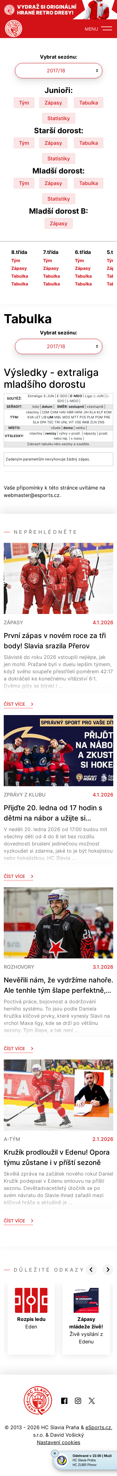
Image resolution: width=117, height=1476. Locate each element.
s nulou (76, 438)
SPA (43, 422)
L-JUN (99, 396)
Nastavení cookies (58, 1442)
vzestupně (95, 407)
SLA (36, 422)
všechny (32, 412)
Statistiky (58, 118)
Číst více (18, 704)
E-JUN (49, 396)
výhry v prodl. (70, 433)
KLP (100, 412)
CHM (54, 412)
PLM (90, 417)
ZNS (101, 422)
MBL (57, 417)
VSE (78, 422)
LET (38, 417)
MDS (66, 417)
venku (80, 428)
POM (99, 417)
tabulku (47, 444)
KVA (30, 417)
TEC (50, 422)
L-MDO (72, 401)
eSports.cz (98, 1427)
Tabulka (88, 103)
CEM (45, 412)
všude (56, 428)
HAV (62, 412)
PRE (107, 417)
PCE (83, 417)
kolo (35, 407)
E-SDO (62, 396)
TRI (57, 422)
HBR (70, 412)
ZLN (93, 422)
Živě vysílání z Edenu (86, 1316)
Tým (24, 103)
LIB (43, 417)
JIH (86, 412)
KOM (108, 412)
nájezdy (90, 433)
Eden (31, 1309)
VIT (71, 422)
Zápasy (53, 103)
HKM (78, 412)
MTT (75, 417)
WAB (85, 422)
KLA (93, 412)
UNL (64, 422)
